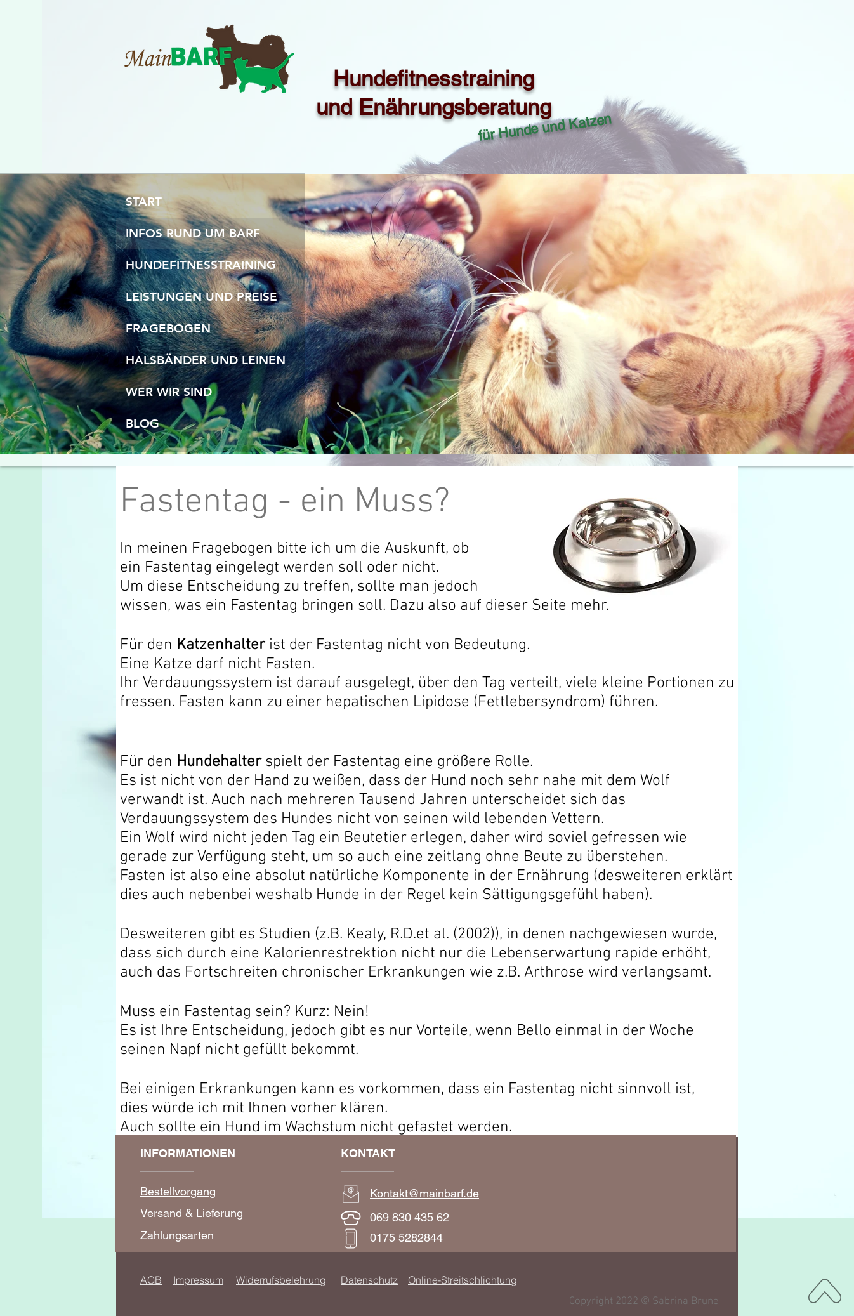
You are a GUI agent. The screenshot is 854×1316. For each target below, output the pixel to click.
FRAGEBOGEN (168, 328)
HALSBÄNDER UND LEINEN (206, 360)
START (144, 201)
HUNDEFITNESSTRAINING (201, 265)
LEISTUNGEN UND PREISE (201, 296)
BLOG (142, 423)
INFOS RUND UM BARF (193, 233)
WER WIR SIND (169, 392)
